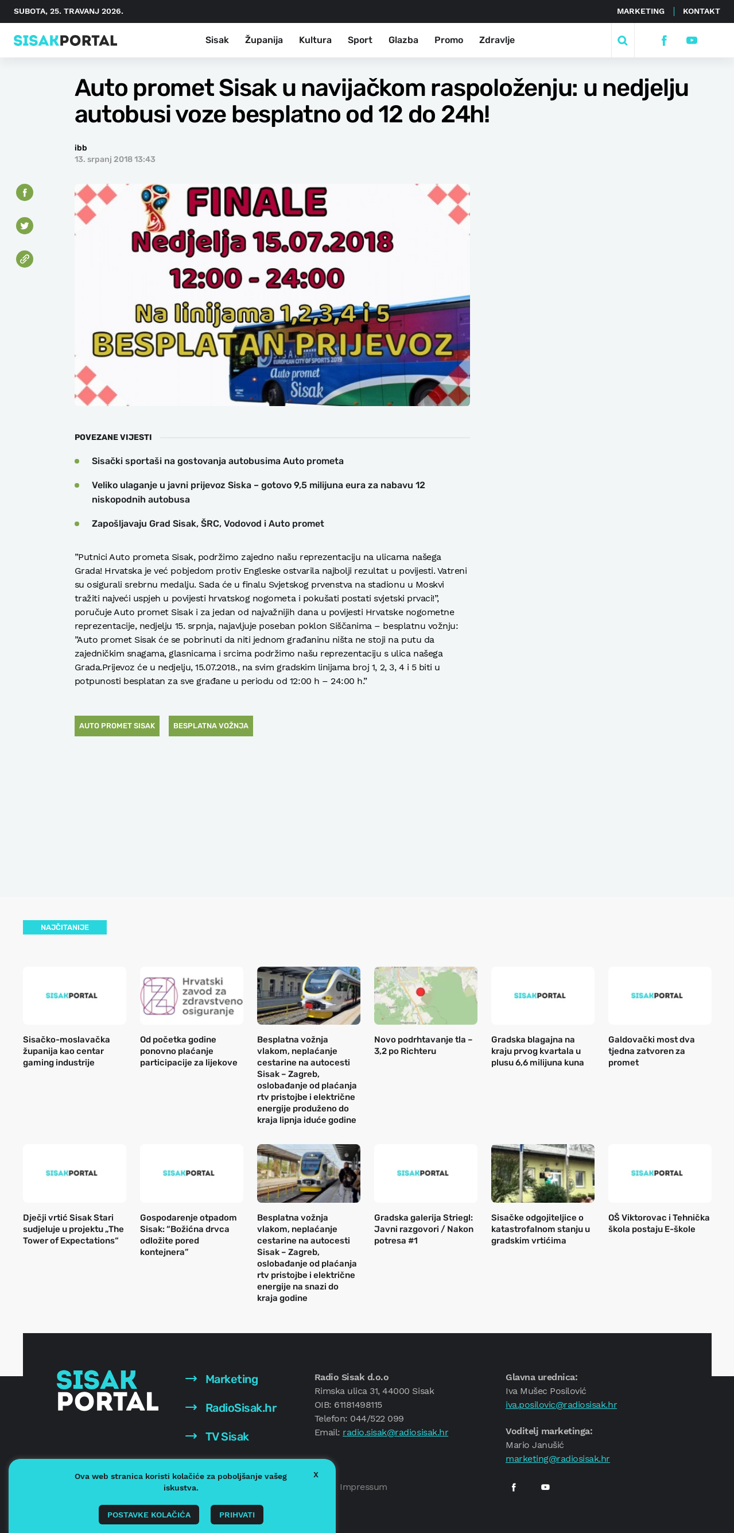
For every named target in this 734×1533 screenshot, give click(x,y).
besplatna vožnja (210, 725)
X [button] (316, 1474)
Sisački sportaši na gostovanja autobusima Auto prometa (218, 460)
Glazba (403, 39)
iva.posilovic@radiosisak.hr (561, 1404)
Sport (360, 39)
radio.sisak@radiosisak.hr (395, 1432)
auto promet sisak (117, 725)
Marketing (641, 11)
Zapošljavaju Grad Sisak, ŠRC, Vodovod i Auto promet (208, 523)
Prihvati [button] (237, 1514)
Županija (264, 39)
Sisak (217, 39)
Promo (448, 39)
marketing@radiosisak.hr (558, 1458)
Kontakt (701, 11)
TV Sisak (217, 1436)
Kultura (315, 39)
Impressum (363, 1486)
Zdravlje (497, 39)
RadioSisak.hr (230, 1408)
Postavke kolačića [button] (149, 1514)
